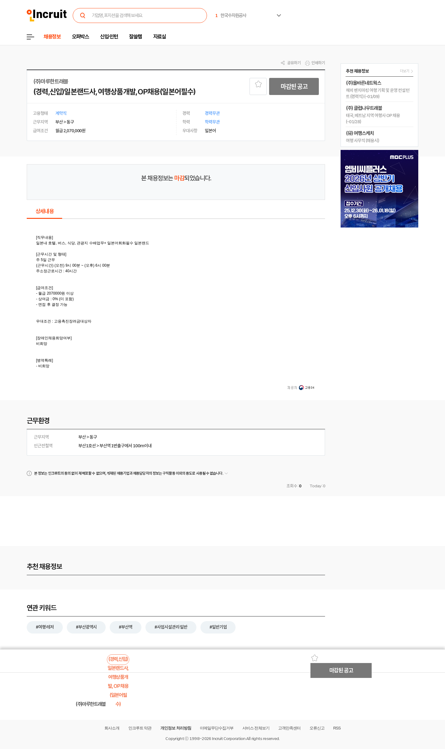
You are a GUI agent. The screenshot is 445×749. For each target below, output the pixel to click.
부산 (82, 437)
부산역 (105, 446)
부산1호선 (87, 446)
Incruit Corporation (228, 738)
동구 (93, 437)
